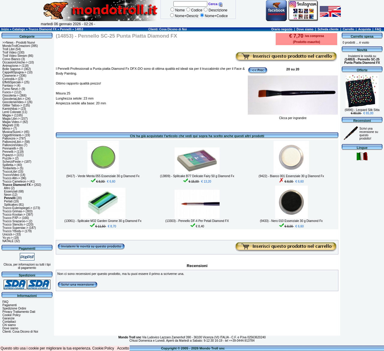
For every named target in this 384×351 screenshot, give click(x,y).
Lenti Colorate (11, 112)
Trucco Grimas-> (13, 211)
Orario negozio (281, 29)
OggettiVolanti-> (13, 135)
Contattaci (9, 321)
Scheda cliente (328, 29)
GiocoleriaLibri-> (13, 98)
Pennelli (65, 29)
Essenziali (11, 191)
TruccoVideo (10, 175)
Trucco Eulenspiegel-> (17, 208)
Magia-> (7, 115)
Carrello (348, 29)
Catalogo (18, 29)
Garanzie (8, 318)
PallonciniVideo (12, 145)
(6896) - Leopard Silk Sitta (362, 110)
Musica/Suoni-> (12, 132)
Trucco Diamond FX (42, 29)
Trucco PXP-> (11, 218)
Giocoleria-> (10, 95)
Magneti (7, 125)
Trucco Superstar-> (15, 227)
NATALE (8, 241)
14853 (79, 29)
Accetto (123, 348)
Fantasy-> (9, 85)
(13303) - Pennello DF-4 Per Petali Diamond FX (197, 221)
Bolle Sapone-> (12, 69)
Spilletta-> (9, 165)
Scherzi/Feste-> (12, 161)
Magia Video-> (12, 122)
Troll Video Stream (14, 55)
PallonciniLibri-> (13, 141)
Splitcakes (11, 204)
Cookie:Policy (103, 348)
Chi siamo (9, 325)
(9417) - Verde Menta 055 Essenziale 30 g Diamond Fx (103, 176)
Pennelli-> (9, 151)
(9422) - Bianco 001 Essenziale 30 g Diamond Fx (291, 176)
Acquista (364, 29)
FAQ (378, 29)
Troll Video (9, 52)
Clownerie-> (10, 75)
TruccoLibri (9, 171)
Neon (7, 194)
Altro (7, 188)
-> (17, 184)
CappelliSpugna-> (14, 72)
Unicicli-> (8, 234)
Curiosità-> (9, 79)
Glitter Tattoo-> (12, 105)
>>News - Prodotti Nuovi (18, 42)
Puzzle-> (8, 158)
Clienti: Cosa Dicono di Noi (167, 29)
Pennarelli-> (10, 148)
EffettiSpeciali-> (12, 82)
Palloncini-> (10, 138)
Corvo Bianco (11, 59)
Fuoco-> (8, 92)
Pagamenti (9, 305)
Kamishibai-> (11, 108)
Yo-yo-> (7, 237)
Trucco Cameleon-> (15, 181)
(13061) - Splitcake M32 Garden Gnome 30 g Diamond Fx (103, 221)
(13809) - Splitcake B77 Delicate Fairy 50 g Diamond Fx (197, 176)
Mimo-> (7, 128)
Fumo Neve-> (11, 89)
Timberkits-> (10, 168)
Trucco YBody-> (13, 231)
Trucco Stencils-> (14, 224)
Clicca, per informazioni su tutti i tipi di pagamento (27, 266)
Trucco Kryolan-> (13, 214)
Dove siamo (305, 29)
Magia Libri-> (11, 118)
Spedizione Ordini (14, 308)
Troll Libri (8, 49)
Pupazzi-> (9, 155)
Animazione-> (11, 65)
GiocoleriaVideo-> (14, 102)
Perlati (8, 201)
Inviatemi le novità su (362, 59)
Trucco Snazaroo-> (15, 221)
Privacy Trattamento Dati (18, 311)
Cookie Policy (11, 315)
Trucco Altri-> (11, 178)
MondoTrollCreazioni (16, 46)
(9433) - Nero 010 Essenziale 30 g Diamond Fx (291, 221)
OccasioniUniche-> (15, 62)
